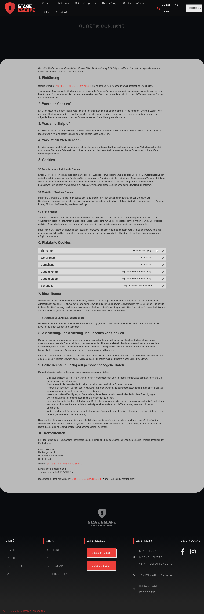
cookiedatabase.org (86, 479)
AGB (50, 558)
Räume (11, 558)
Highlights (14, 566)
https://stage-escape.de (73, 86)
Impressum (55, 566)
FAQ (47, 12)
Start (10, 550)
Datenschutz (57, 573)
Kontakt (62, 12)
